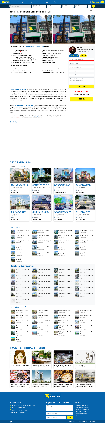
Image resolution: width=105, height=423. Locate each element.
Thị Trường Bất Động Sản (81, 411)
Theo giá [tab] (13, 166)
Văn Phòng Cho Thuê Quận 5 (22, 235)
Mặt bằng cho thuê (56, 2)
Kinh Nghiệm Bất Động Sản (82, 407)
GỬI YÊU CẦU (81, 86)
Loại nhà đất (36, 5)
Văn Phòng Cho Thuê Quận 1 (22, 230)
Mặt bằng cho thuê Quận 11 (64, 320)
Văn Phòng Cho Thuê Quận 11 (65, 241)
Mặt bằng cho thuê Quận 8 (86, 315)
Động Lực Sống (79, 415)
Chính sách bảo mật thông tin (17, 412)
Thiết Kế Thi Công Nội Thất (82, 405)
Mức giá (64, 5)
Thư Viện (79, 2)
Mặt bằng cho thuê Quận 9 (22, 320)
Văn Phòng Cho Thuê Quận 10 (44, 241)
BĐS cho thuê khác (71, 2)
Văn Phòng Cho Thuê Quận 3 (65, 230)
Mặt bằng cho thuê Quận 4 (86, 310)
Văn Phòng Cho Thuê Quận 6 (43, 235)
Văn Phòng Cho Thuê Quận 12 (86, 241)
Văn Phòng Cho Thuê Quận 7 (65, 235)
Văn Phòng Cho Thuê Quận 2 (43, 230)
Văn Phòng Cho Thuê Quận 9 (22, 241)
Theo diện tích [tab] (21, 166)
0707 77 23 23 (21, 408)
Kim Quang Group (22, 2)
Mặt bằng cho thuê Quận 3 (64, 310)
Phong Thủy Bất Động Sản (82, 409)
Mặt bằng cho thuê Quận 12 (86, 320)
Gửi (70, 417)
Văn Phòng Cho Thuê (32, 2)
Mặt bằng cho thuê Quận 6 (43, 315)
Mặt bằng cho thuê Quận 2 (43, 310)
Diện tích (77, 5)
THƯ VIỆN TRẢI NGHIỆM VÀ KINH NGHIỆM (27, 348)
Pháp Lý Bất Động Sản (81, 413)
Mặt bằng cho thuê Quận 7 (64, 315)
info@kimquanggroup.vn (22, 410)
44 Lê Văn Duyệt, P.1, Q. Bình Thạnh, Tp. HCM (23, 405)
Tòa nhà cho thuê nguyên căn (44, 2)
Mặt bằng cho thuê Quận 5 (22, 315)
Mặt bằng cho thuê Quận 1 (22, 310)
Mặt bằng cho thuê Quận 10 (43, 320)
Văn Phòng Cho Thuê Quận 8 (86, 235)
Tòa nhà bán (64, 2)
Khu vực (50, 5)
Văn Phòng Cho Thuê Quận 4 (86, 230)
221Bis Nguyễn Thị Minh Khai (34, 47)
